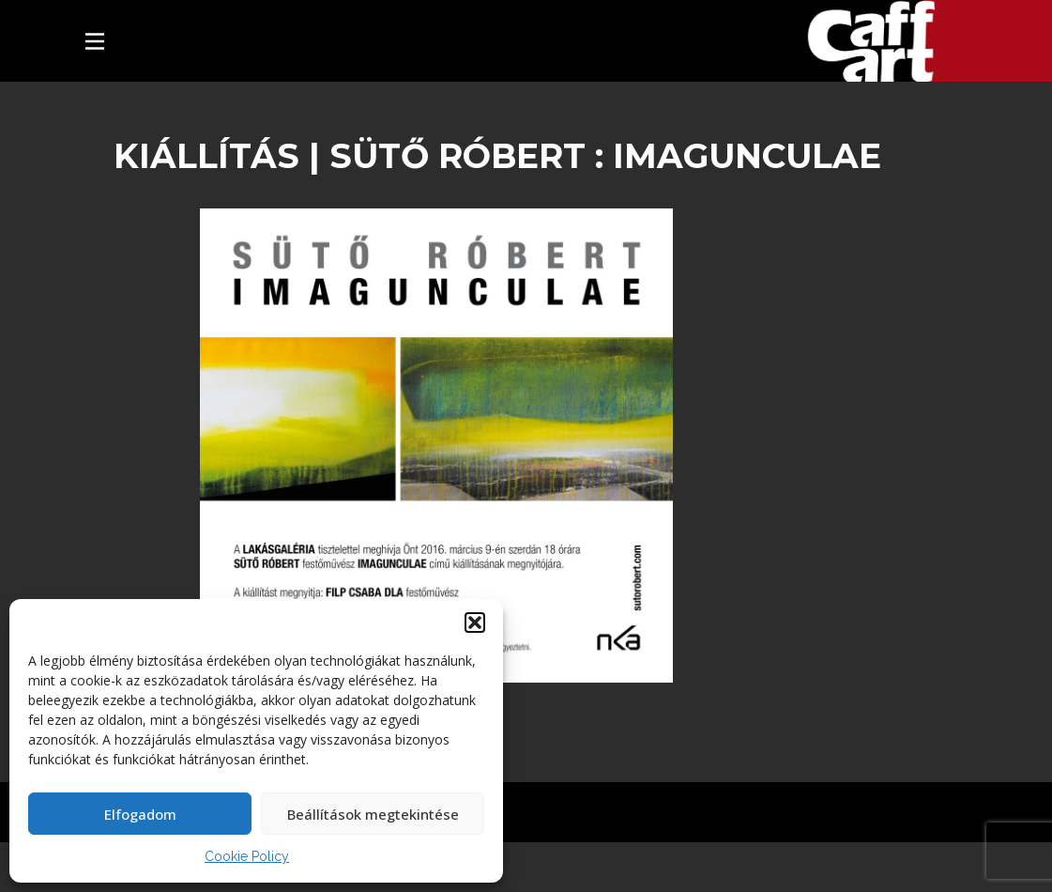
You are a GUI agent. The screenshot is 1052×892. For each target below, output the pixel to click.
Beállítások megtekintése (373, 814)
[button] (474, 622)
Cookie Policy (247, 856)
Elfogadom (140, 814)
